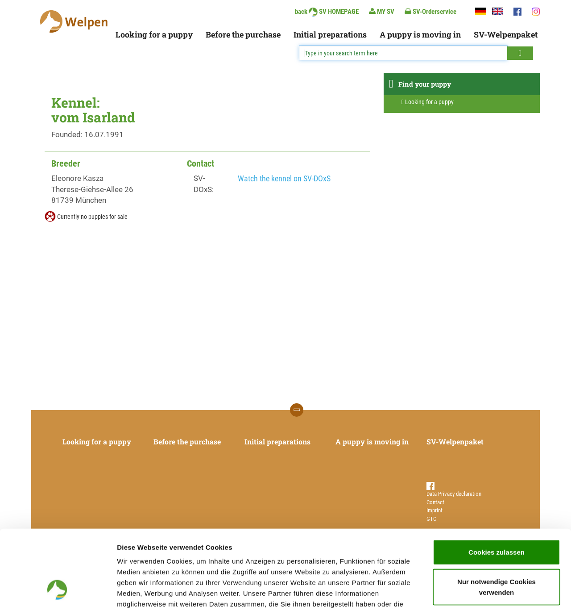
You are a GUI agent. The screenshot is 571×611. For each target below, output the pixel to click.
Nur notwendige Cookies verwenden (496, 519)
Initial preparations (330, 34)
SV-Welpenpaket (506, 34)
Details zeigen (474, 593)
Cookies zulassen (496, 484)
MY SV (381, 11)
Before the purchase (243, 34)
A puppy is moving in (420, 34)
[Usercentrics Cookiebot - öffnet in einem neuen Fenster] (58, 593)
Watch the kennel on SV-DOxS (284, 178)
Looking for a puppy (154, 34)
